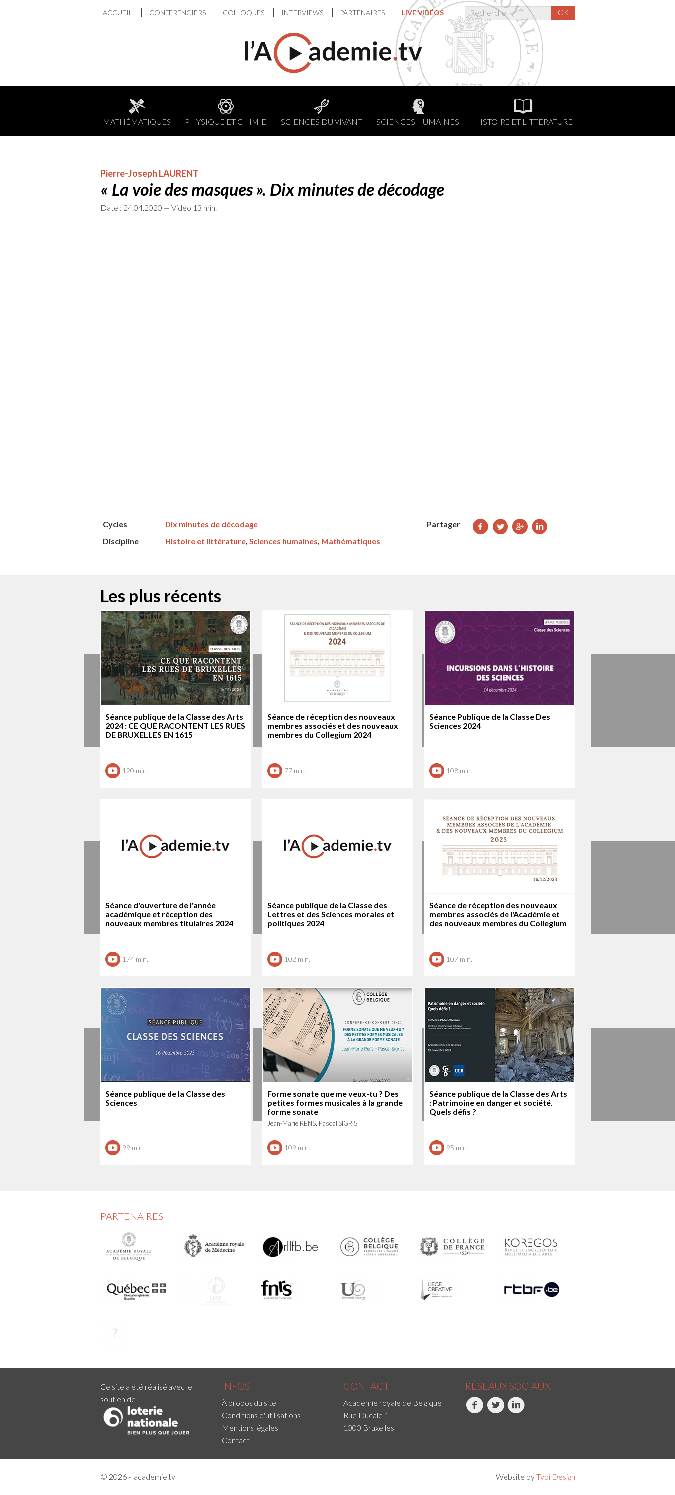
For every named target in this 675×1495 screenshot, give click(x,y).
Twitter (495, 1410)
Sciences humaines (417, 112)
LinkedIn (516, 1410)
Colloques (244, 12)
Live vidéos (423, 12)
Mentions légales (250, 1427)
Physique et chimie (225, 112)
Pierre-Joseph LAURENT (149, 173)
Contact (236, 1440)
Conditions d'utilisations (261, 1415)
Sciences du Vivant (321, 112)
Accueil (118, 12)
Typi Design (555, 1476)
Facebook (474, 1410)
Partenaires (363, 12)
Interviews (303, 12)
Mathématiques (137, 112)
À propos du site (249, 1402)
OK (563, 12)
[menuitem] (122, 12)
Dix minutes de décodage (211, 524)
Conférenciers (178, 12)
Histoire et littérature (523, 112)
